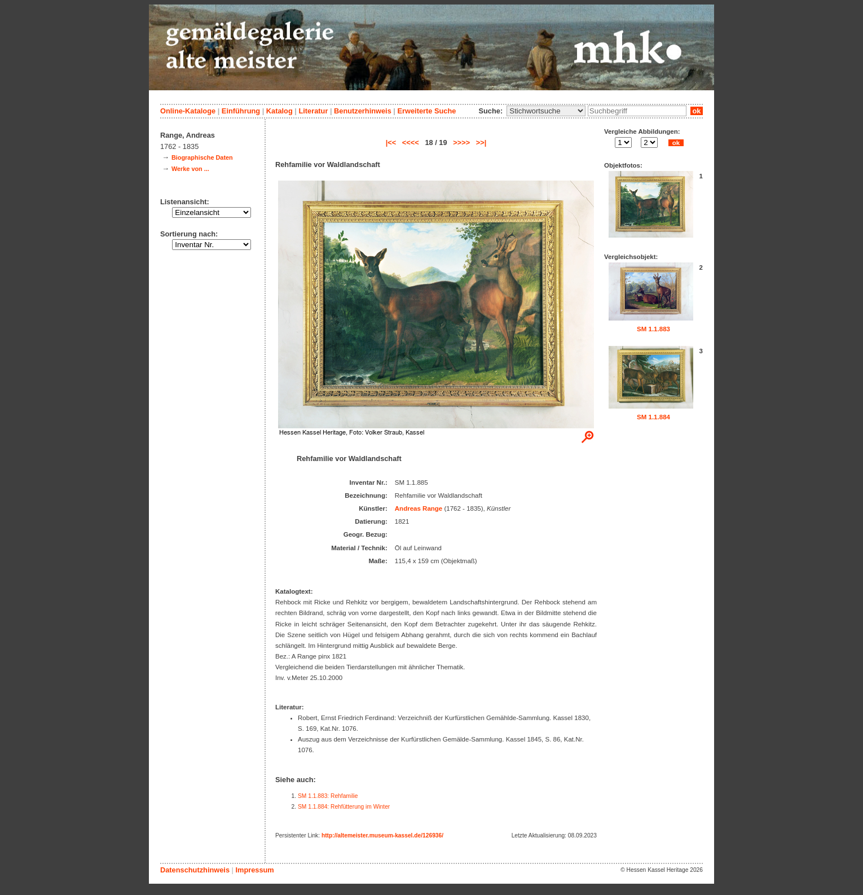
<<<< (410, 142)
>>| (481, 142)
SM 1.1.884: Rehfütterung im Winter (344, 807)
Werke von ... (190, 168)
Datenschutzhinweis (195, 870)
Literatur (313, 111)
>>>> (461, 142)
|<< (391, 142)
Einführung (241, 111)
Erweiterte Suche (426, 111)
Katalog (279, 111)
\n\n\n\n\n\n (546, 111)
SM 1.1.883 (653, 329)
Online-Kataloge (187, 111)
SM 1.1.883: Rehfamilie (328, 796)
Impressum (254, 870)
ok (696, 111)
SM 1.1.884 (653, 417)
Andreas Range (418, 508)
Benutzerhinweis (362, 111)
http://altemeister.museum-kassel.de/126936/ (382, 835)
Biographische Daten (202, 157)
